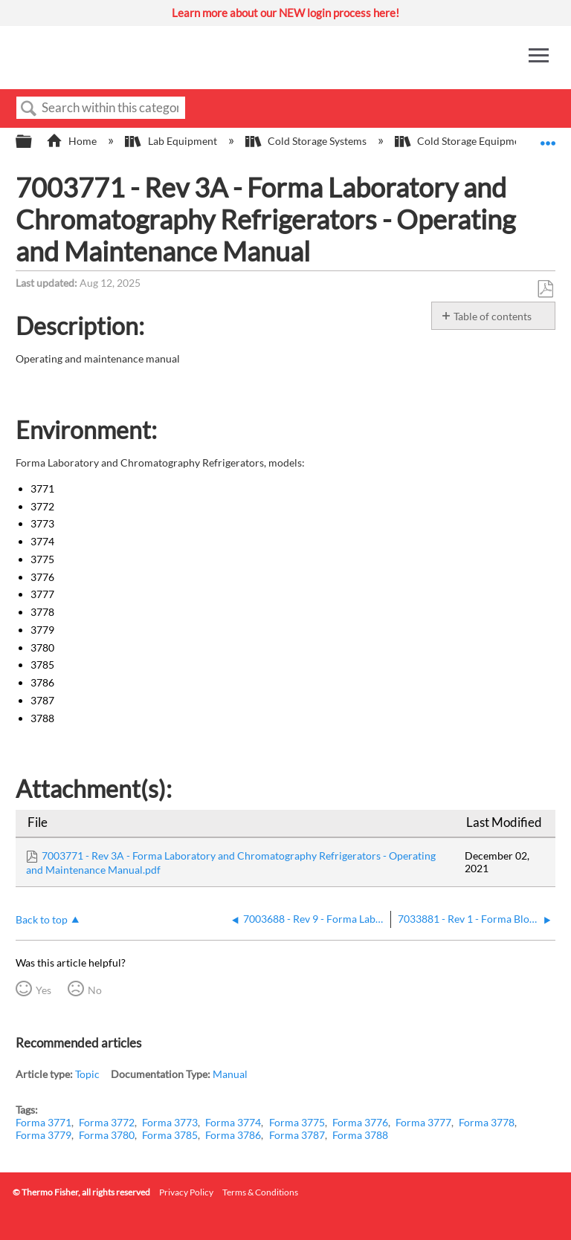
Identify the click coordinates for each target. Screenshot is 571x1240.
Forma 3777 (423, 1122)
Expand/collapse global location (548, 137)
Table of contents (493, 316)
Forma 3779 (43, 1135)
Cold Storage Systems (307, 140)
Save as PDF (545, 289)
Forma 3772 (107, 1122)
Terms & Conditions (260, 1192)
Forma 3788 (360, 1135)
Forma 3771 (43, 1122)
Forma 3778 (486, 1122)
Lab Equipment (172, 140)
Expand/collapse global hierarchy (33, 142)
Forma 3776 (360, 1122)
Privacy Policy (186, 1192)
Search (29, 108)
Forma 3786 (233, 1135)
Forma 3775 (297, 1122)
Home (72, 140)
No (95, 990)
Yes (43, 990)
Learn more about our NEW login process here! (285, 12)
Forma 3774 (233, 1122)
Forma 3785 (170, 1135)
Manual (230, 1074)
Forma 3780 (107, 1135)
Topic (87, 1074)
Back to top (42, 919)
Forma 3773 (170, 1122)
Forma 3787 (297, 1135)
